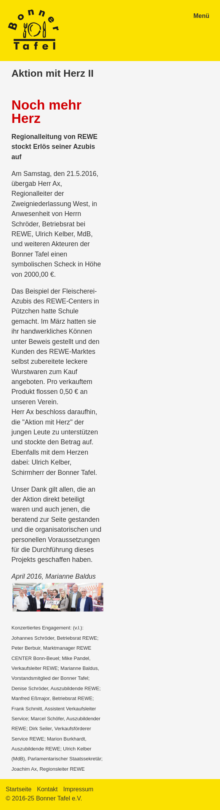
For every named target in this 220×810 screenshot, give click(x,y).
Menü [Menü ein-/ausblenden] (201, 16)
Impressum (78, 789)
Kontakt (47, 789)
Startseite (19, 789)
